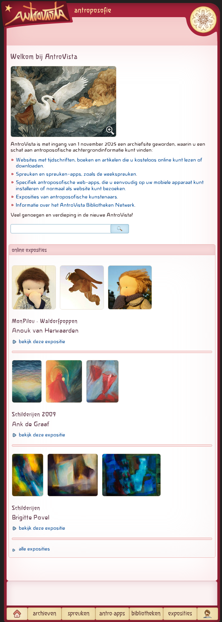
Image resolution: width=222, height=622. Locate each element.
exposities (180, 614)
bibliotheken (146, 614)
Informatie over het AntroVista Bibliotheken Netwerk (75, 205)
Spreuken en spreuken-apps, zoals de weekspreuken (76, 174)
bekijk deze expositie (42, 341)
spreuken (78, 614)
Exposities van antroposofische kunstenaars (66, 197)
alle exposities (34, 549)
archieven (44, 614)
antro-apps (112, 614)
